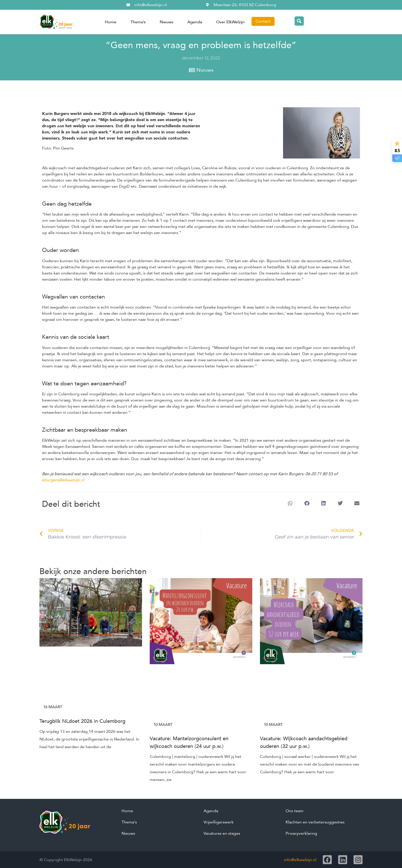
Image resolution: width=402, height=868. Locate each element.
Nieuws (166, 22)
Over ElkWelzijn (230, 22)
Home (110, 22)
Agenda (194, 22)
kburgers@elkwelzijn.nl (63, 480)
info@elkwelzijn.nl (300, 860)
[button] (290, 503)
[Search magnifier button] (299, 21)
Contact (263, 21)
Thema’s (138, 22)
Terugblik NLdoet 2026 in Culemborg (82, 721)
